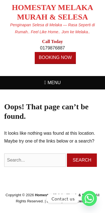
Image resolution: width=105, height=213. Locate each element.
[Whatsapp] (89, 198)
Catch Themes (76, 201)
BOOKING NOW (55, 57)
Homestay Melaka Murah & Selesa (64, 195)
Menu (54, 82)
